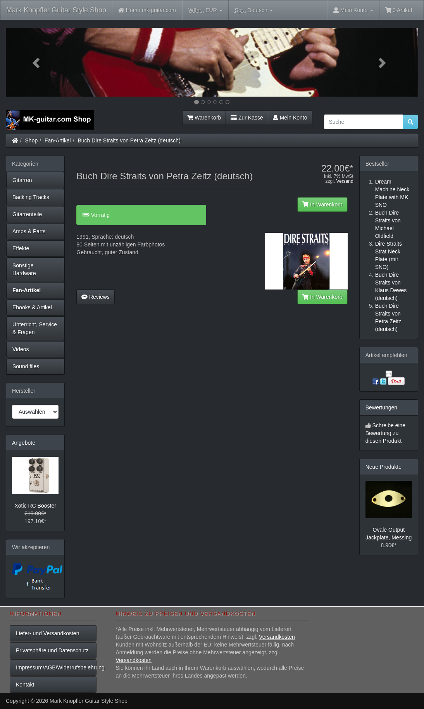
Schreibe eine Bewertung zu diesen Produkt (385, 433)
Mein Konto (290, 117)
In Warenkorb (322, 204)
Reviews (95, 297)
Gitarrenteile (27, 214)
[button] (37, 62)
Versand (344, 181)
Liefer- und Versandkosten (47, 633)
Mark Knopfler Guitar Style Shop (56, 10)
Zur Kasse (247, 117)
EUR (205, 10)
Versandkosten (277, 637)
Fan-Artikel (58, 140)
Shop (31, 140)
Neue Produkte (383, 467)
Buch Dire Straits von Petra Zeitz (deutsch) (129, 140)
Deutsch (254, 10)
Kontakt (25, 684)
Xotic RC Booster (35, 506)
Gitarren (22, 180)
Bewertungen (381, 407)
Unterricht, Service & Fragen (34, 328)
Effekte (20, 248)
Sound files (25, 366)
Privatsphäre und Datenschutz (52, 650)
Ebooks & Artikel (32, 307)
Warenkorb (204, 117)
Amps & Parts (29, 231)
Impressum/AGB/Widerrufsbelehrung (56, 667)
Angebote (23, 443)
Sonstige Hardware (24, 269)
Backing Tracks (30, 197)
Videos (20, 349)
